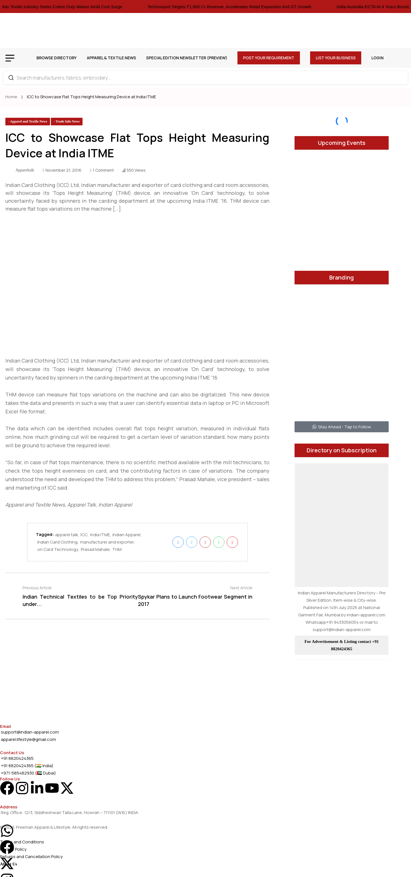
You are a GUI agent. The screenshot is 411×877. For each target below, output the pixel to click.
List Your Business (336, 57)
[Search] (11, 77)
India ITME (100, 537)
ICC (84, 537)
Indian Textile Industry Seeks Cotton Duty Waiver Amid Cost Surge (69, 6)
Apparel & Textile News (111, 57)
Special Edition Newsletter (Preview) (186, 57)
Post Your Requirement (268, 57)
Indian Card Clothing (57, 544)
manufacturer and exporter (107, 544)
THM (117, 551)
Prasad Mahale (95, 551)
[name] (27, 121)
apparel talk (66, 537)
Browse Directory (56, 57)
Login (377, 57)
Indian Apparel (126, 537)
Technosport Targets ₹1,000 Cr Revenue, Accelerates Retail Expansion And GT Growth (239, 6)
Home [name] (12, 97)
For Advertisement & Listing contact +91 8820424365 (341, 645)
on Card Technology (57, 551)
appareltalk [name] (25, 170)
